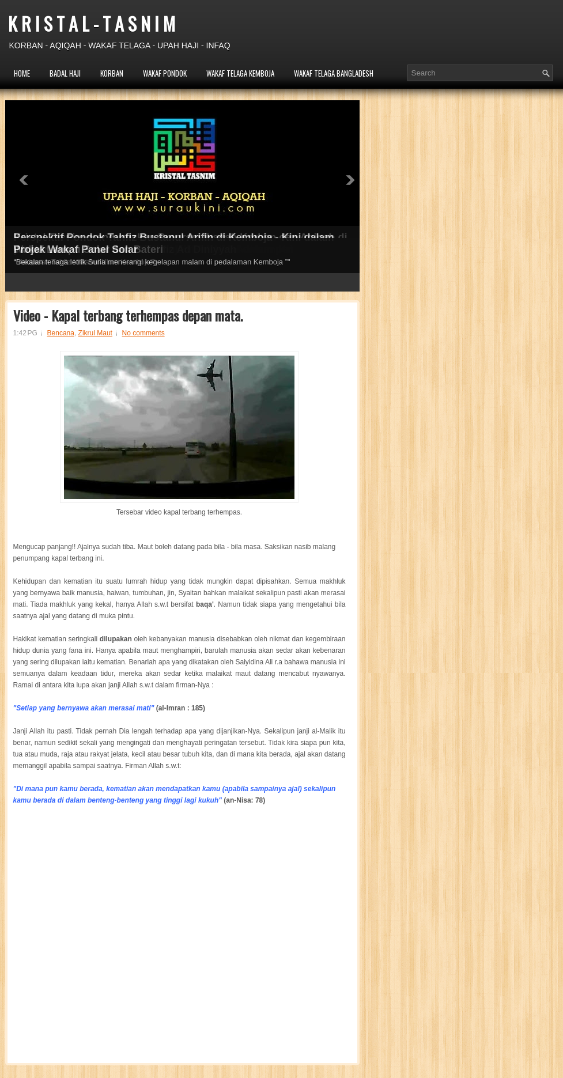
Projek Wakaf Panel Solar (76, 249)
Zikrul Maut (95, 333)
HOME (22, 73)
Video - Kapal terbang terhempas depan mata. (128, 315)
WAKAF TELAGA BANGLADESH (333, 73)
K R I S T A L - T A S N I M (91, 23)
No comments (143, 333)
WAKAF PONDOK (165, 73)
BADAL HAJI (65, 73)
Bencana (60, 333)
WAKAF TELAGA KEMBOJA (240, 73)
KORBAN (111, 73)
